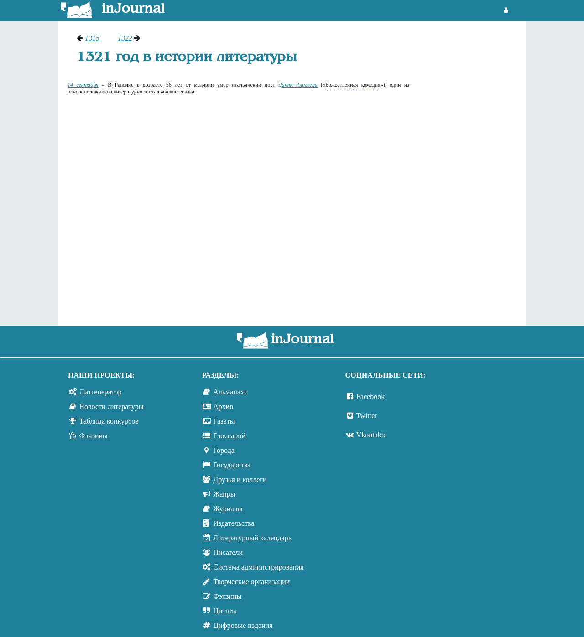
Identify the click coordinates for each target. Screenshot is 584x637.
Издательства (233, 523)
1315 (92, 38)
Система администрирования (258, 567)
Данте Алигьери (298, 85)
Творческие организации (251, 581)
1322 (125, 38)
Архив (223, 406)
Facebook (370, 396)
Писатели (228, 552)
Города (224, 450)
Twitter (366, 415)
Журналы (227, 509)
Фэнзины (93, 436)
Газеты (224, 421)
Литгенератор (100, 392)
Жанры (224, 494)
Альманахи (230, 392)
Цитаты (225, 611)
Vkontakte (371, 435)
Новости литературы (111, 406)
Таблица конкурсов (109, 421)
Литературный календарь (252, 538)
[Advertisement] (472, 171)
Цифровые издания (242, 625)
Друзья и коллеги (239, 479)
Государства (231, 465)
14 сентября (83, 85)
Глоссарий (229, 436)
